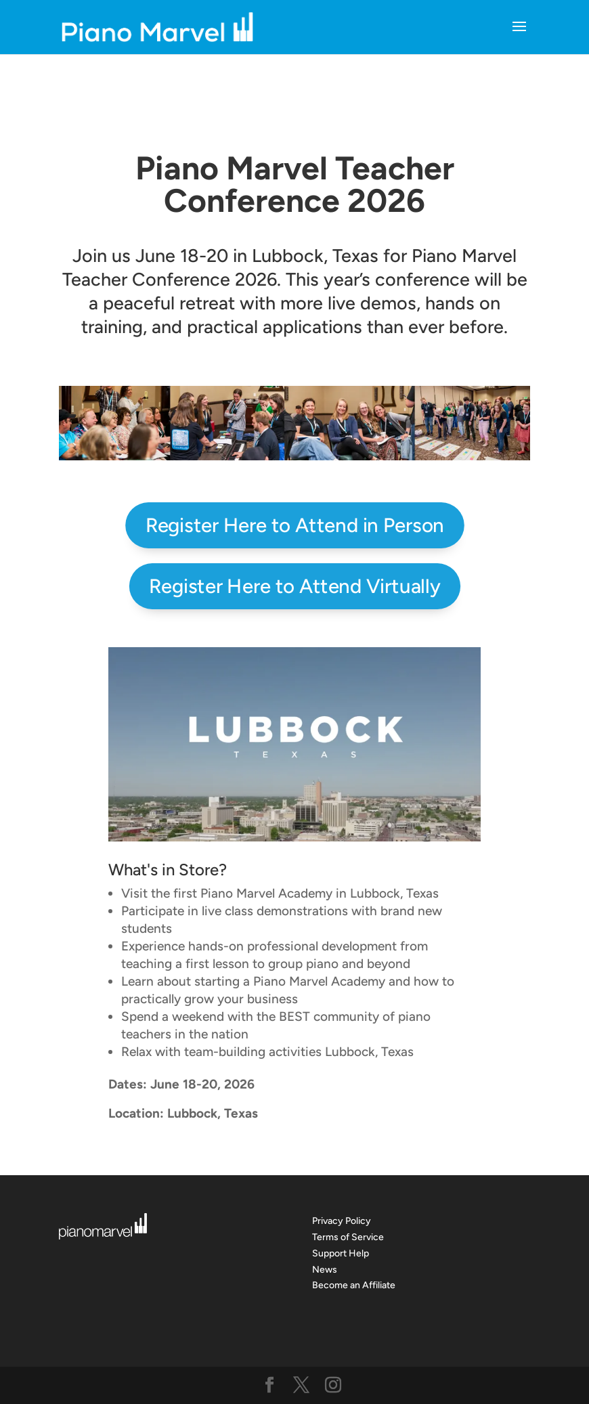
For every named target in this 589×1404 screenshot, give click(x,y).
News (324, 1269)
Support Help (340, 1253)
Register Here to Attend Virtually (295, 585)
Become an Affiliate (353, 1285)
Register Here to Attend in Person (294, 525)
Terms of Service (348, 1237)
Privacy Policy (341, 1221)
